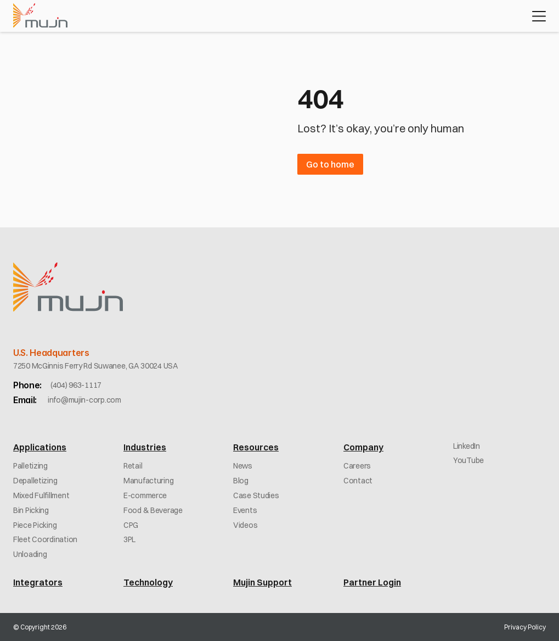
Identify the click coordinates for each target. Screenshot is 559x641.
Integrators (38, 582)
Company (363, 447)
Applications (39, 447)
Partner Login (372, 582)
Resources (256, 447)
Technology (148, 582)
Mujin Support (262, 582)
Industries (144, 447)
